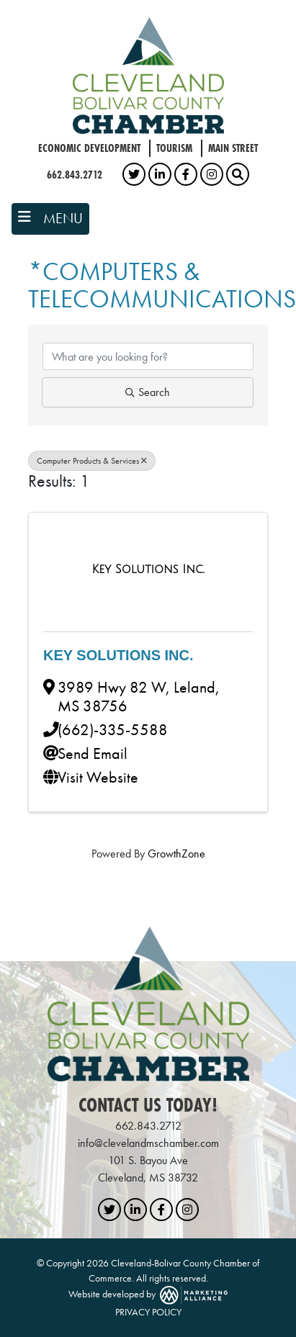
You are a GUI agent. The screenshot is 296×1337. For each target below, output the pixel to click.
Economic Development (89, 148)
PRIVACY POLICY (148, 1311)
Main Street (233, 148)
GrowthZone (176, 853)
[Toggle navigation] (50, 219)
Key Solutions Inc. (118, 655)
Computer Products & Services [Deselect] (92, 461)
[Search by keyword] (148, 356)
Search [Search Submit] (147, 392)
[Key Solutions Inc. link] (147, 569)
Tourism (174, 148)
